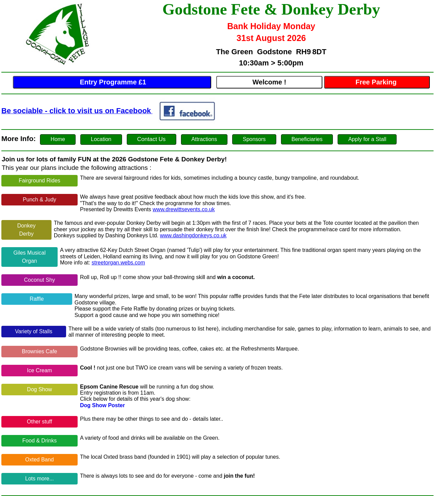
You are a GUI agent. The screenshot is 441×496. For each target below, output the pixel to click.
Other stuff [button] (39, 421)
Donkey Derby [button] (26, 230)
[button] (58, 139)
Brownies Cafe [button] (39, 351)
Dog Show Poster (102, 405)
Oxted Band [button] (39, 459)
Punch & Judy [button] (39, 199)
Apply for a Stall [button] (367, 139)
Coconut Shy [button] (39, 280)
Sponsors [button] (254, 139)
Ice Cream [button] (39, 370)
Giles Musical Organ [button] (29, 257)
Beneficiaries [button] (307, 139)
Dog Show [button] (39, 389)
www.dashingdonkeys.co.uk (193, 235)
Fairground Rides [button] (39, 180)
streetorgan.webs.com (118, 262)
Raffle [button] (37, 299)
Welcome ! (269, 82)
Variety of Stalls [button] (33, 331)
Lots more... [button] (39, 478)
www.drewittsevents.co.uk (184, 209)
